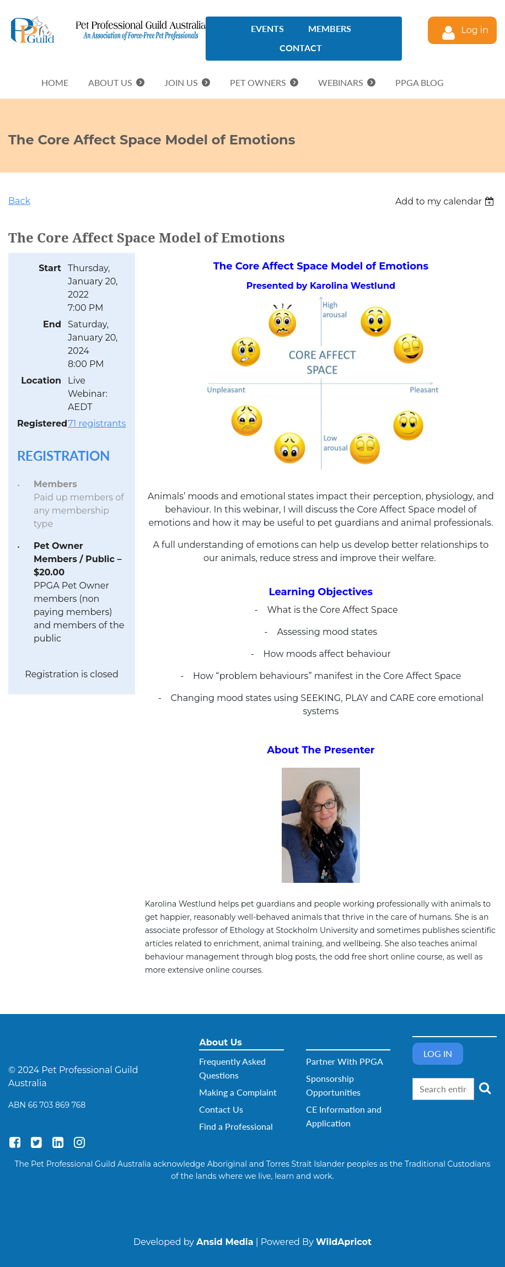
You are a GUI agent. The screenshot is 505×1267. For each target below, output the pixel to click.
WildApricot (344, 1242)
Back (19, 201)
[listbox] (446, 201)
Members (329, 28)
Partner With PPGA (344, 1061)
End (52, 324)
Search (485, 1088)
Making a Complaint (238, 1092)
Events (267, 28)
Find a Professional (236, 1126)
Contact (301, 47)
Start (50, 268)
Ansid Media (224, 1242)
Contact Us (221, 1109)
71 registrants (97, 423)
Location (41, 380)
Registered (39, 423)
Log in (474, 30)
